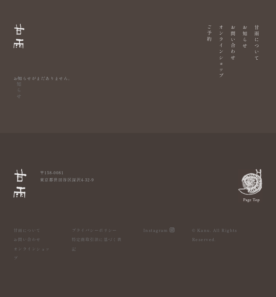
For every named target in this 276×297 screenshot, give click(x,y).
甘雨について (256, 42)
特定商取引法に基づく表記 (97, 244)
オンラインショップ (221, 50)
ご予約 (209, 32)
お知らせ (244, 36)
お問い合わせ (233, 41)
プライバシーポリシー (94, 230)
